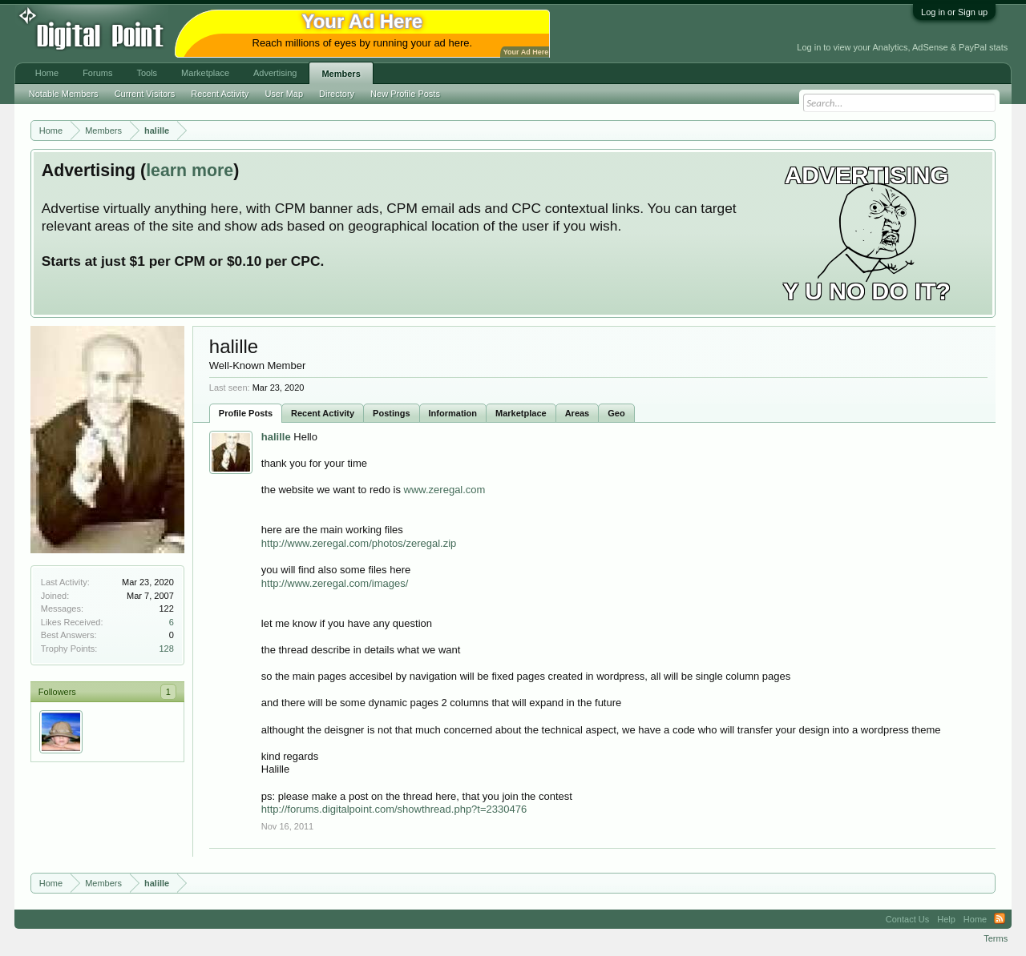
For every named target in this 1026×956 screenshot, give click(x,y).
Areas (577, 413)
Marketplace (521, 413)
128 (166, 648)
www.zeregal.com (445, 490)
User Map (284, 93)
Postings (391, 413)
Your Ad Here (525, 52)
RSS (999, 919)
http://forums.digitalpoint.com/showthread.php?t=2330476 (394, 809)
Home (47, 73)
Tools (146, 73)
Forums (97, 73)
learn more (189, 170)
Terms (996, 938)
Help (946, 919)
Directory (336, 93)
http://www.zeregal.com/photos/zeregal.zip (359, 543)
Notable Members (64, 93)
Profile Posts (246, 413)
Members (340, 73)
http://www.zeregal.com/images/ (335, 583)
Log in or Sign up (954, 12)
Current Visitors (145, 93)
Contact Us (907, 919)
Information (453, 413)
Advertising (275, 73)
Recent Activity (322, 413)
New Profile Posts (405, 93)
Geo (616, 413)
